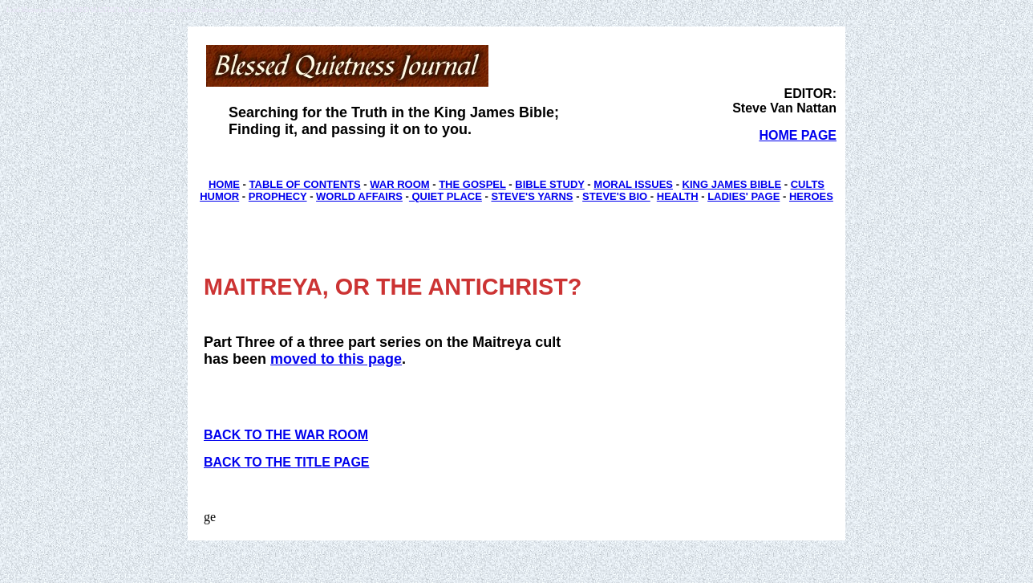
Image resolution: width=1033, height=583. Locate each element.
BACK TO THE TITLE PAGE (287, 462)
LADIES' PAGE (743, 196)
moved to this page (336, 359)
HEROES (811, 196)
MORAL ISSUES (633, 184)
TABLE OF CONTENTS (305, 184)
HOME (224, 184)
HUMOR (219, 196)
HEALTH (678, 196)
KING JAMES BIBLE (732, 184)
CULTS (807, 184)
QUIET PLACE (445, 196)
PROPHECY (278, 196)
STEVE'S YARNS (532, 196)
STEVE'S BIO (616, 196)
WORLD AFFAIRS (359, 196)
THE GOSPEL (472, 184)
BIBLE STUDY (549, 184)
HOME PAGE (798, 135)
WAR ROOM (399, 184)
